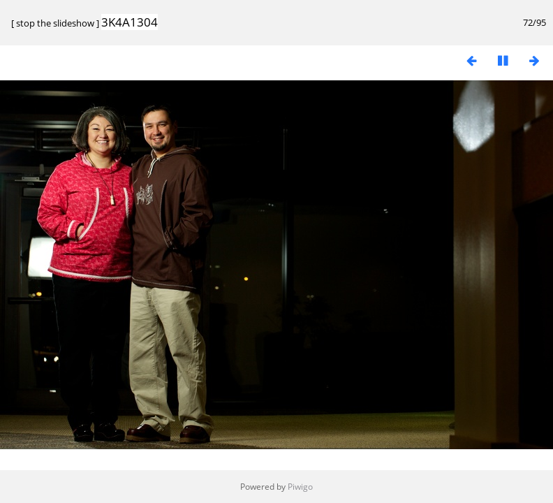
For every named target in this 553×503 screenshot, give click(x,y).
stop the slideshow (55, 23)
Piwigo (300, 487)
